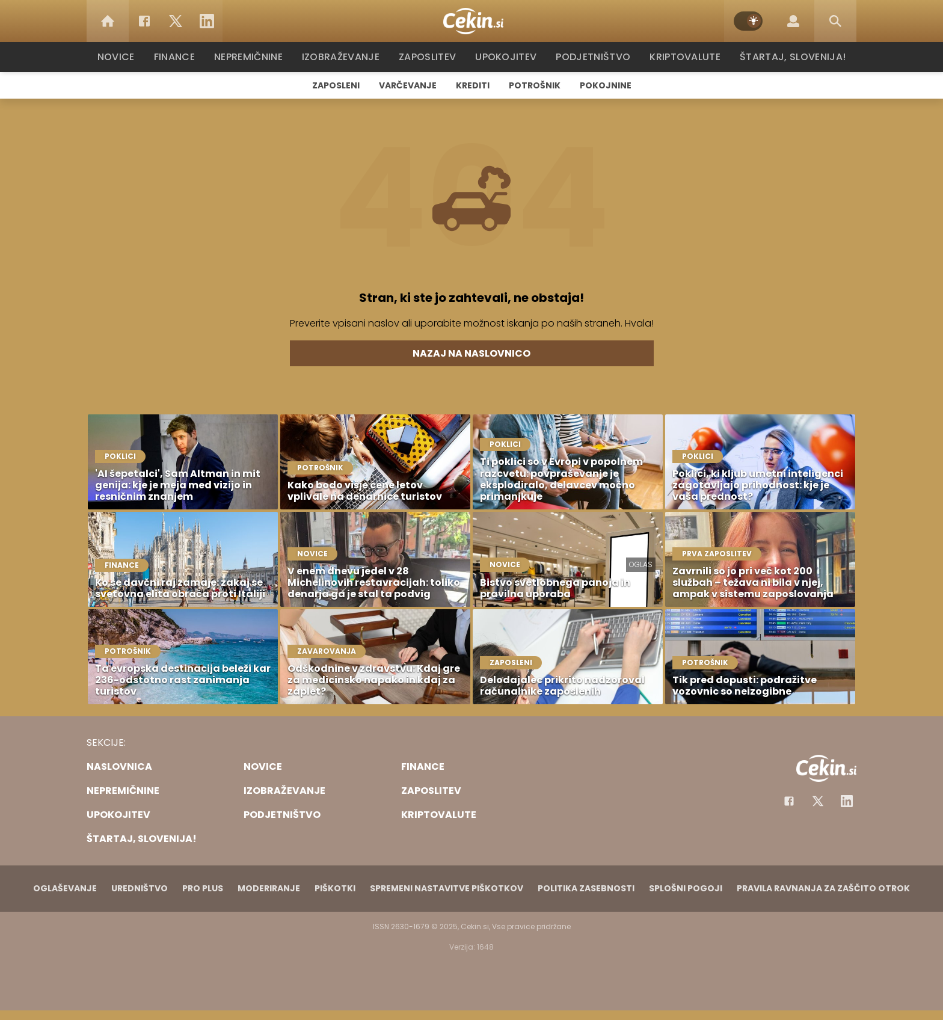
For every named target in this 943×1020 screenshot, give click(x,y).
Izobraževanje (346, 57)
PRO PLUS (202, 888)
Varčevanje (408, 85)
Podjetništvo (593, 57)
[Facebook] (144, 21)
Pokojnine (605, 85)
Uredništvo (139, 888)
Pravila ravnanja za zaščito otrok (823, 888)
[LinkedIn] (207, 21)
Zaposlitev (431, 57)
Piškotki (335, 888)
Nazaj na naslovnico (471, 353)
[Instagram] (846, 801)
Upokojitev (508, 57)
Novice (122, 57)
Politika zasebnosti (586, 888)
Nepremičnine (254, 57)
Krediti (473, 85)
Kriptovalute (683, 57)
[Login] (793, 21)
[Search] (835, 21)
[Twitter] (175, 21)
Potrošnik (535, 85)
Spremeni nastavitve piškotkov (446, 888)
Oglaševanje (65, 888)
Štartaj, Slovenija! (788, 57)
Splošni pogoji (685, 888)
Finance (180, 57)
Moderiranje (269, 888)
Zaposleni (336, 85)
